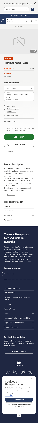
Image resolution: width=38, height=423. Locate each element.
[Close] (32, 378)
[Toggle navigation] (35, 20)
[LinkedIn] (23, 372)
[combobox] (19, 88)
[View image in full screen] (19, 41)
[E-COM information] (19, 327)
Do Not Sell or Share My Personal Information (19, 405)
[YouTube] (30, 372)
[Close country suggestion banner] (35, 2)
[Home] (3, 21)
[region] (19, 395)
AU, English (10, 21)
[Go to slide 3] (13, 279)
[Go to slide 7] (28, 279)
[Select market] (16, 9)
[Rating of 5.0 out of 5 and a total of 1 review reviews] (19, 68)
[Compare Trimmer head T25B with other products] (8, 151)
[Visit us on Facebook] (8, 372)
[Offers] (19, 314)
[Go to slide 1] (5, 279)
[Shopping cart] (30, 20)
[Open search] (25, 20)
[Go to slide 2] (9, 279)
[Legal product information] (19, 323)
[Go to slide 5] (21, 279)
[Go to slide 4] (17, 279)
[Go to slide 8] (32, 279)
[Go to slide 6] (25, 279)
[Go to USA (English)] (32, 9)
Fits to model (11, 88)
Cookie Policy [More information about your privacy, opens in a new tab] (9, 396)
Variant (8, 92)
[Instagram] (15, 372)
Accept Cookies (19, 400)
